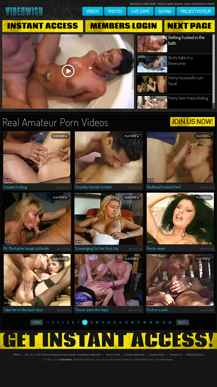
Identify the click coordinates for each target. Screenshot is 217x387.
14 (120, 322)
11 (103, 322)
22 (170, 322)
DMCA (16, 354)
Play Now (58, 136)
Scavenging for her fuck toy (96, 248)
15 (126, 322)
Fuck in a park (157, 309)
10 (97, 322)
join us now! (192, 121)
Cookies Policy (157, 354)
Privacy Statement (134, 354)
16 (132, 322)
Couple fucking (15, 186)
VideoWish (66, 359)
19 (150, 322)
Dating (165, 11)
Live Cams (140, 11)
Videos (92, 11)
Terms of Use (113, 354)
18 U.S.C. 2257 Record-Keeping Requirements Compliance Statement (63, 354)
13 (114, 322)
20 (157, 322)
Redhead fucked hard (163, 186)
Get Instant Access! (108, 341)
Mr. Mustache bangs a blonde (26, 248)
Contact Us (176, 354)
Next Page (189, 26)
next (181, 322)
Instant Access (42, 26)
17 (138, 322)
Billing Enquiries (195, 354)
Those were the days (91, 309)
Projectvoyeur (195, 11)
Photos (115, 11)
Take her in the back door (23, 309)
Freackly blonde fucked (93, 186)
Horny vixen (156, 248)
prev (37, 322)
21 (164, 322)
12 (108, 322)
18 (144, 322)
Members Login (123, 26)
